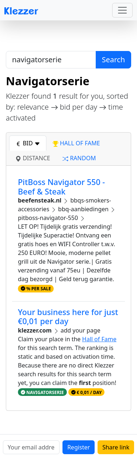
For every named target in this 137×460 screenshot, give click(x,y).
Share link (115, 447)
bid (27, 143)
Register (78, 447)
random (79, 158)
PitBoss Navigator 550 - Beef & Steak (61, 187)
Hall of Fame (99, 339)
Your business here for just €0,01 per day (68, 317)
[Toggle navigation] (122, 10)
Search (113, 59)
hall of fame (76, 143)
